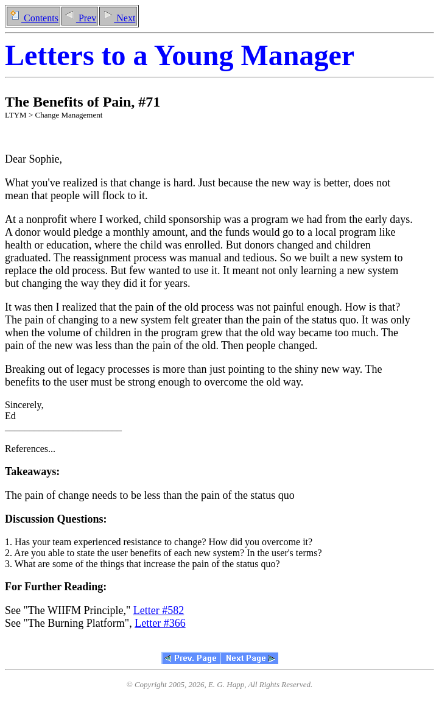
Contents (33, 18)
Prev (79, 18)
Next (118, 18)
